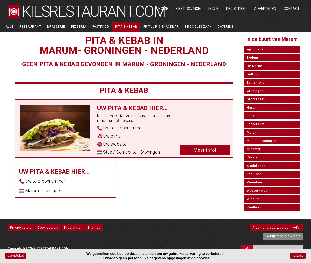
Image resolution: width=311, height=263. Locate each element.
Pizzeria (78, 26)
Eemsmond (256, 82)
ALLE (9, 26)
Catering (226, 26)
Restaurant (30, 26)
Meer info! (204, 150)
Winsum (253, 199)
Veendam (254, 182)
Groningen (255, 91)
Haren (251, 107)
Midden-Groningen (261, 141)
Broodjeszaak (198, 26)
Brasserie (56, 26)
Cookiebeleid (47, 227)
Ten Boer (254, 174)
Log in (213, 9)
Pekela (252, 157)
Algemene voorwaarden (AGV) (276, 227)
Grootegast (256, 99)
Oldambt (253, 149)
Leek (250, 116)
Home (163, 9)
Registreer (236, 9)
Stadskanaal (257, 166)
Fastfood (100, 26)
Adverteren (265, 9)
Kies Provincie (188, 9)
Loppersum (255, 124)
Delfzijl (252, 74)
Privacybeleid (21, 227)
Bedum (252, 57)
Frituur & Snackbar (161, 26)
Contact (292, 9)
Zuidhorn (254, 207)
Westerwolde (257, 190)
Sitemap (94, 227)
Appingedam (257, 49)
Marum (252, 132)
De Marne (254, 66)
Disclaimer (73, 227)
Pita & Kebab (126, 26)
